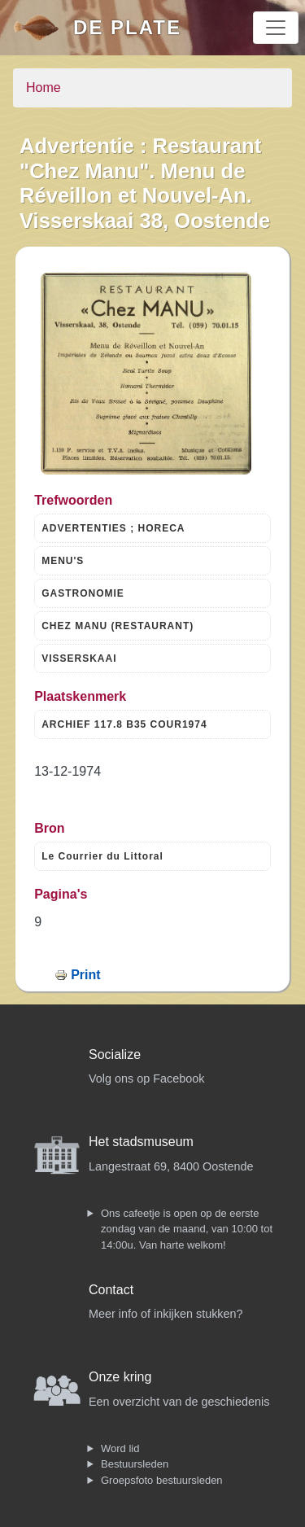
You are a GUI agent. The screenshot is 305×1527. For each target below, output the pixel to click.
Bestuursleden (134, 1464)
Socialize (115, 1054)
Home (43, 87)
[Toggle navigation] (275, 27)
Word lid (120, 1448)
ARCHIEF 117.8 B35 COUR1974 (124, 724)
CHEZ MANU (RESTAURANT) (117, 626)
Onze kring (120, 1377)
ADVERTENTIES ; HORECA (113, 528)
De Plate (127, 27)
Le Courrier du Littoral (102, 856)
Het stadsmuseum (141, 1142)
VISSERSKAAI (78, 658)
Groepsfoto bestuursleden (162, 1480)
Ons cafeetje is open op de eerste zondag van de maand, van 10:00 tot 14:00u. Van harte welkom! (186, 1229)
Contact (111, 1290)
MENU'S (62, 561)
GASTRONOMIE (82, 593)
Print (85, 975)
